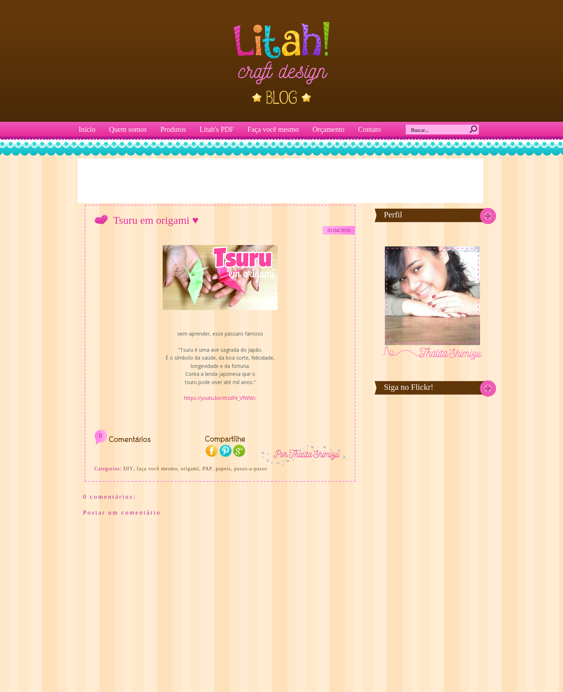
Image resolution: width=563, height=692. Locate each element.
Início (87, 129)
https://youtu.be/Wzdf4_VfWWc (220, 398)
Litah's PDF (217, 129)
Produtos (173, 129)
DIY (128, 468)
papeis (223, 468)
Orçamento (328, 129)
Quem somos (128, 129)
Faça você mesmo (273, 129)
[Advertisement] (280, 180)
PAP (208, 468)
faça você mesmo (157, 468)
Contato (369, 129)
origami (190, 468)
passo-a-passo (250, 468)
